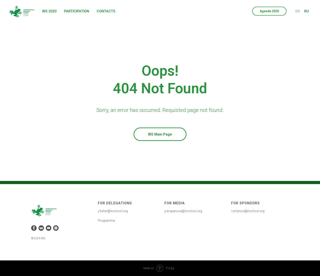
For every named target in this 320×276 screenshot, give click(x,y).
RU (306, 11)
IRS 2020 (49, 11)
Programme (106, 220)
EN (297, 11)
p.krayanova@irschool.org (183, 211)
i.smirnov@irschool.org (247, 211)
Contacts (106, 11)
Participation (76, 11)
